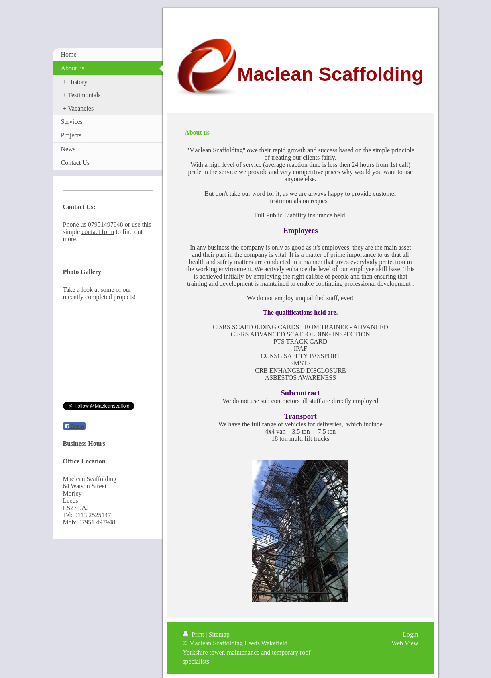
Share (74, 426)
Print (194, 634)
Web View (404, 643)
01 (77, 515)
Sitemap (218, 634)
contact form (97, 231)
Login (410, 634)
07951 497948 (96, 522)
